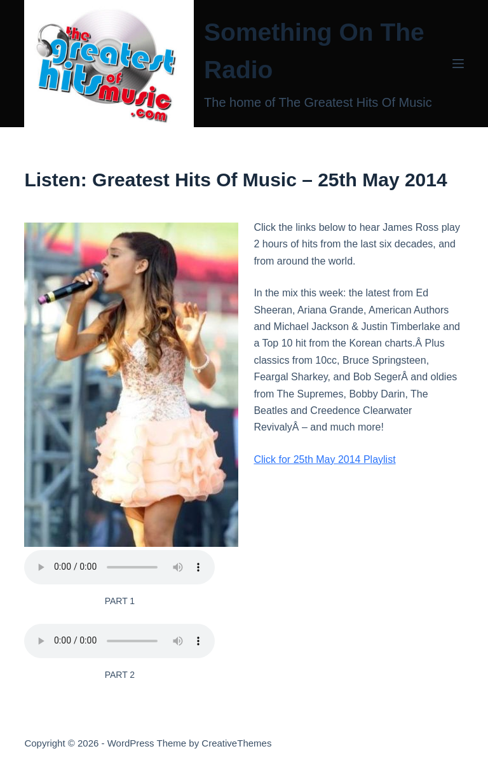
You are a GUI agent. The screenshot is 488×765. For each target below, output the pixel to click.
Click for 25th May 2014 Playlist (324, 459)
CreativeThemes (236, 743)
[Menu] (458, 63)
